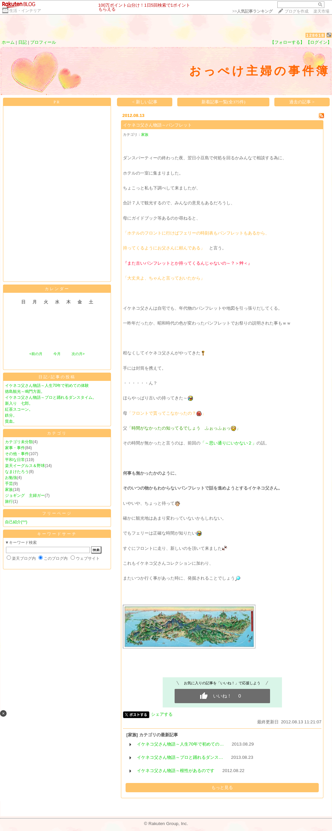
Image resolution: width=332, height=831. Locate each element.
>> (252, 11)
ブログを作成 (296, 11)
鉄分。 (11, 415)
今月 (57, 354)
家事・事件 (15, 447)
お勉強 (11, 477)
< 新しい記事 (144, 101)
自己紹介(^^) (16, 522)
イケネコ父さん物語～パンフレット (157, 125)
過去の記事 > (301, 101)
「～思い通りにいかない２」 (228, 443)
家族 (9, 489)
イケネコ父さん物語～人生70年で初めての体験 (47, 385)
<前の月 (35, 354)
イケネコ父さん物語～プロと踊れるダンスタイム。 (50, 397)
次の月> (78, 354)
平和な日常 (15, 459)
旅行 (9, 501)
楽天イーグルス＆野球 (25, 465)
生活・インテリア (25, 10)
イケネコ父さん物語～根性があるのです (175, 770)
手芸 (9, 483)
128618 (315, 35)
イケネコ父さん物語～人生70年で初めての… (180, 744)
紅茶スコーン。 (19, 409)
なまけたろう (17, 471)
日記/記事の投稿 (56, 377)
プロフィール (43, 42)
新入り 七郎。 (19, 403)
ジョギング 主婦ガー (25, 495)
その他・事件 (17, 453)
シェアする (162, 714)
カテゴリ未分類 (19, 442)
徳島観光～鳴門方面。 (25, 391)
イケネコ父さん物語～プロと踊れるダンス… (180, 757)
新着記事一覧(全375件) (223, 101)
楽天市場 (321, 11)
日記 (22, 42)
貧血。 (11, 421)
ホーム (8, 42)
